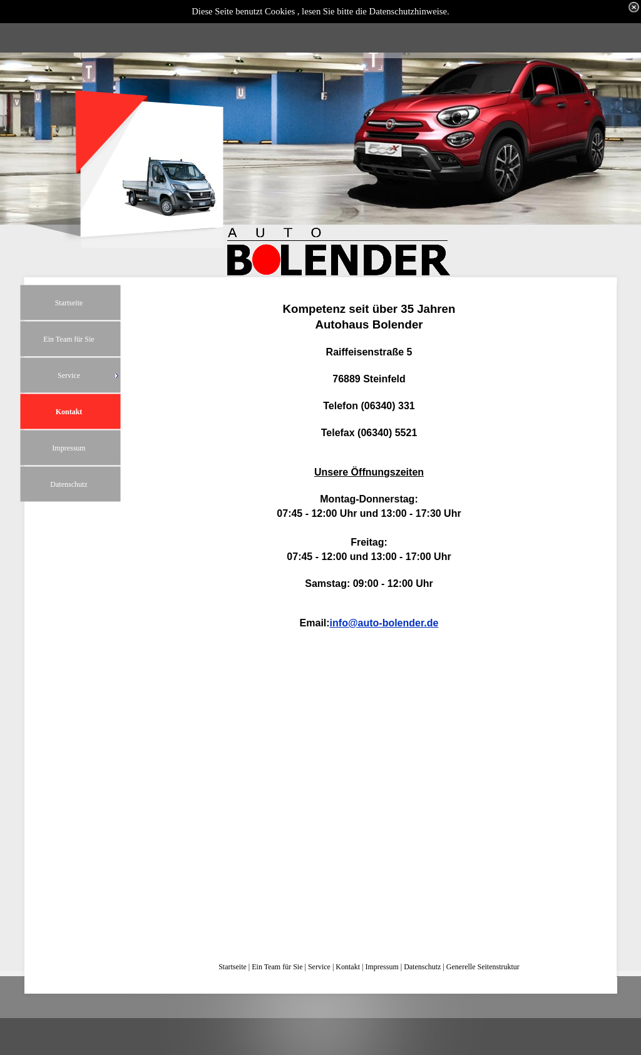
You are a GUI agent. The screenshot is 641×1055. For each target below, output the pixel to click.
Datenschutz (422, 966)
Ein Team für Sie (277, 966)
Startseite (232, 966)
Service (319, 966)
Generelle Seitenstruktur (483, 966)
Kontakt (348, 966)
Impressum (381, 966)
